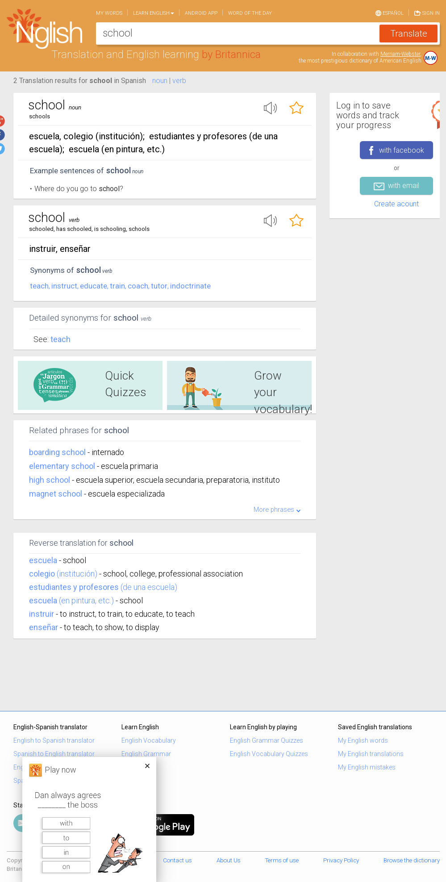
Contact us (177, 860)
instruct (64, 285)
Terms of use (282, 860)
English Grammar (146, 753)
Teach (60, 339)
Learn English (153, 13)
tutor (159, 285)
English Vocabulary (148, 740)
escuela (43, 560)
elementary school (63, 466)
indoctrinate (190, 285)
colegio (42, 573)
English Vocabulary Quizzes (269, 753)
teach (39, 285)
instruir (41, 614)
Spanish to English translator (54, 753)
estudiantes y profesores (74, 587)
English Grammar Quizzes (266, 740)
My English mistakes (367, 767)
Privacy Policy (341, 860)
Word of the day (250, 13)
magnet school (56, 493)
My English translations (371, 753)
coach (138, 285)
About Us (229, 860)
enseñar (43, 627)
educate (93, 285)
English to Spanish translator (54, 740)
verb (179, 80)
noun (159, 80)
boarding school (58, 452)
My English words (363, 740)
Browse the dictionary (411, 860)
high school (50, 480)
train (117, 285)
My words (109, 13)
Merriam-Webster (400, 54)
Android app (201, 13)
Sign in (427, 12)
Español (389, 12)
